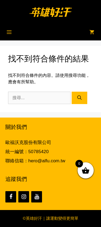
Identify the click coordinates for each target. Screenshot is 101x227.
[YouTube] (36, 196)
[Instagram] (23, 196)
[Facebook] (10, 196)
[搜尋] (79, 98)
